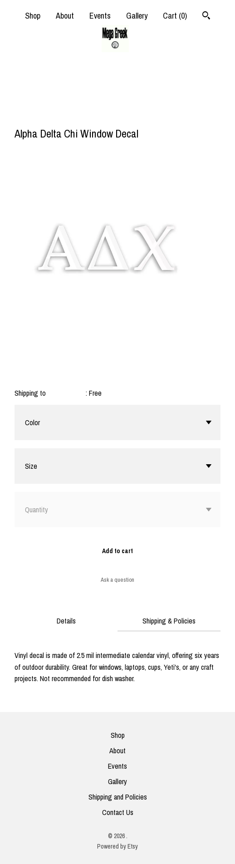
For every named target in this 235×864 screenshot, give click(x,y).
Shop (32, 15)
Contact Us (117, 812)
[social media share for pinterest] (55, 114)
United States (67, 393)
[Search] (206, 16)
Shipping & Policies (169, 621)
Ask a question (117, 580)
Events (100, 15)
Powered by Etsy (117, 846)
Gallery (136, 15)
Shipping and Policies (117, 797)
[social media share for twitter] (37, 115)
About (65, 15)
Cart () (175, 15)
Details (66, 621)
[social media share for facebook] (19, 115)
